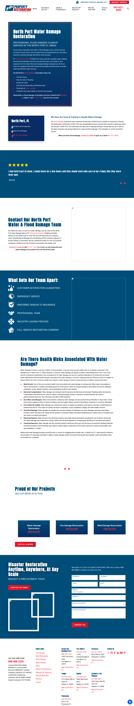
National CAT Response (76, 9)
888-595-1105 (66, 654)
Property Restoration (23, 59)
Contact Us (79, 625)
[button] (130, 702)
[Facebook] (115, 653)
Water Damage (41, 663)
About (35, 9)
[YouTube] (121, 653)
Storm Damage (41, 659)
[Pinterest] (124, 653)
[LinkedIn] (118, 653)
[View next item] (125, 183)
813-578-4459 (66, 677)
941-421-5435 (96, 652)
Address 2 (75, 596)
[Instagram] (111, 653)
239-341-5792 (81, 652)
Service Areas (104, 9)
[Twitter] (108, 653)
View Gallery (34, 531)
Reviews (39, 679)
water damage (30, 88)
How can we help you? (79, 610)
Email (102, 583)
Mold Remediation (42, 656)
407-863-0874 (96, 679)
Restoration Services (45, 9)
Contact (38, 682)
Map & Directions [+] (67, 668)
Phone (74, 583)
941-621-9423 (118, 8)
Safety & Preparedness (61, 9)
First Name (75, 576)
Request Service (119, 2)
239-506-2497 (81, 677)
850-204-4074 (66, 699)
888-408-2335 (16, 661)
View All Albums (25, 544)
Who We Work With (91, 9)
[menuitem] (34, 9)
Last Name (103, 576)
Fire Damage (40, 653)
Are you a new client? (79, 603)
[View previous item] (121, 183)
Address (75, 590)
